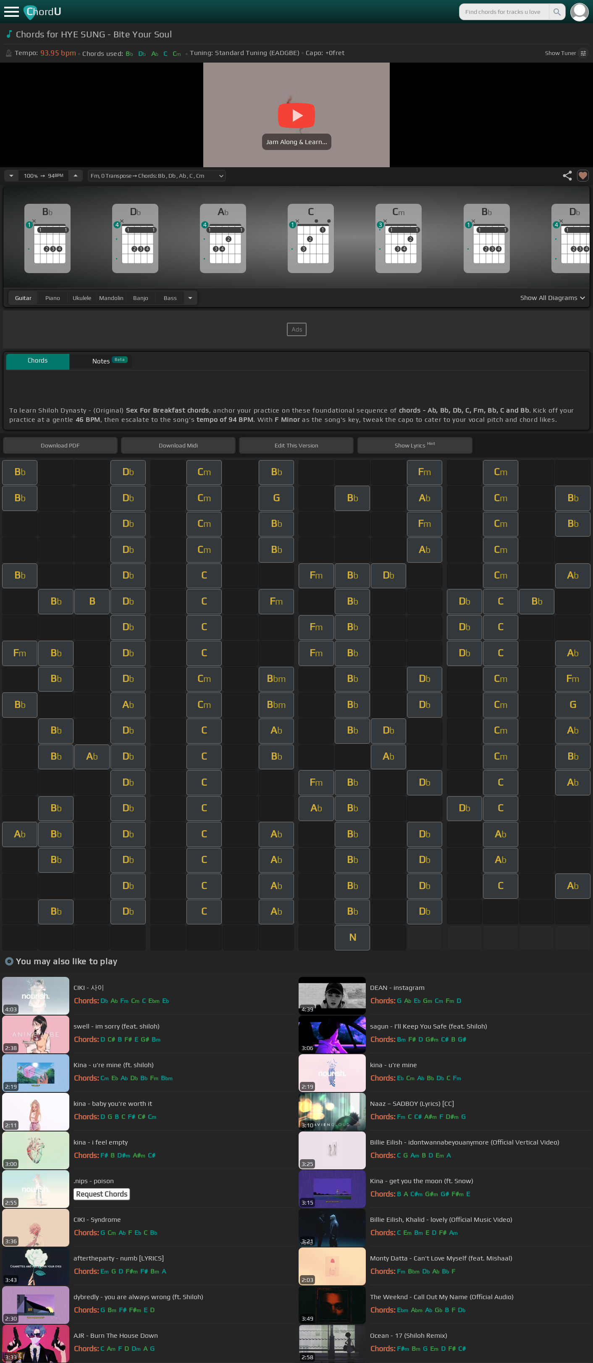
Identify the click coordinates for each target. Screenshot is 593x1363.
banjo (140, 298)
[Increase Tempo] (75, 176)
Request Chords (101, 1194)
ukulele (82, 298)
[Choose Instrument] (190, 297)
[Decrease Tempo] (11, 176)
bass (170, 298)
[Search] (556, 11)
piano (52, 298)
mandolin (111, 298)
